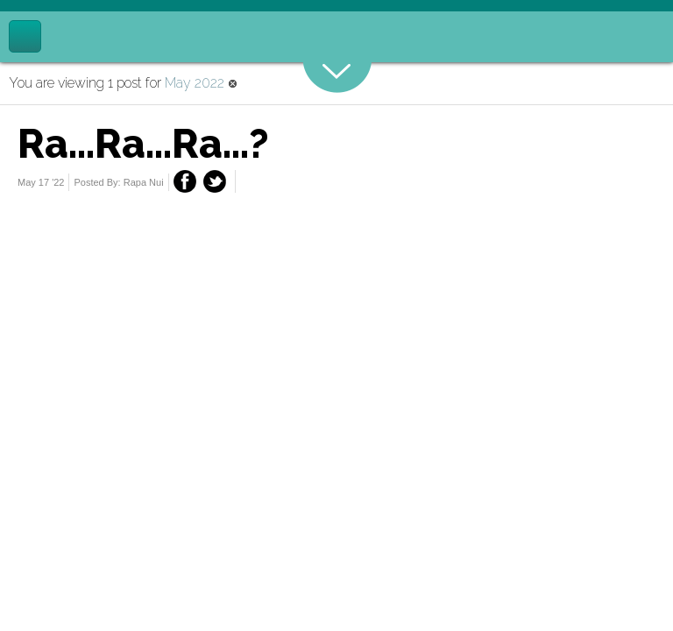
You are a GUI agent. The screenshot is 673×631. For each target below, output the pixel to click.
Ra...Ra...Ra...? (143, 143)
